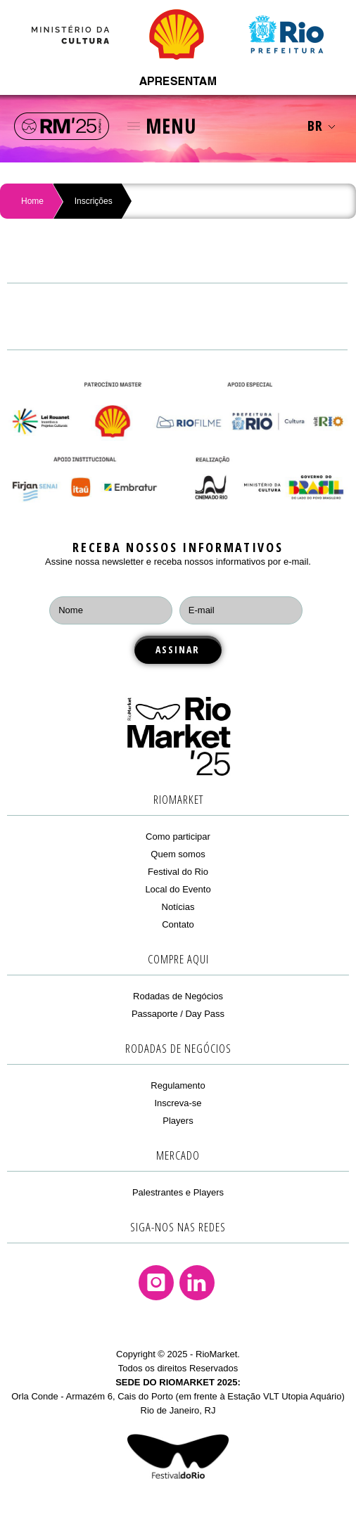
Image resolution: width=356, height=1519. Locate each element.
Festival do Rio (178, 871)
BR (321, 125)
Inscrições (94, 201)
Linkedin (197, 1282)
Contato (178, 924)
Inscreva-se (177, 1103)
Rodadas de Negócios (178, 996)
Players (178, 1120)
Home (32, 201)
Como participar (178, 836)
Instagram (156, 1282)
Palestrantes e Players (178, 1192)
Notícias (178, 907)
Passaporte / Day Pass (178, 1013)
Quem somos (178, 854)
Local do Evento (177, 889)
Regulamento (178, 1085)
